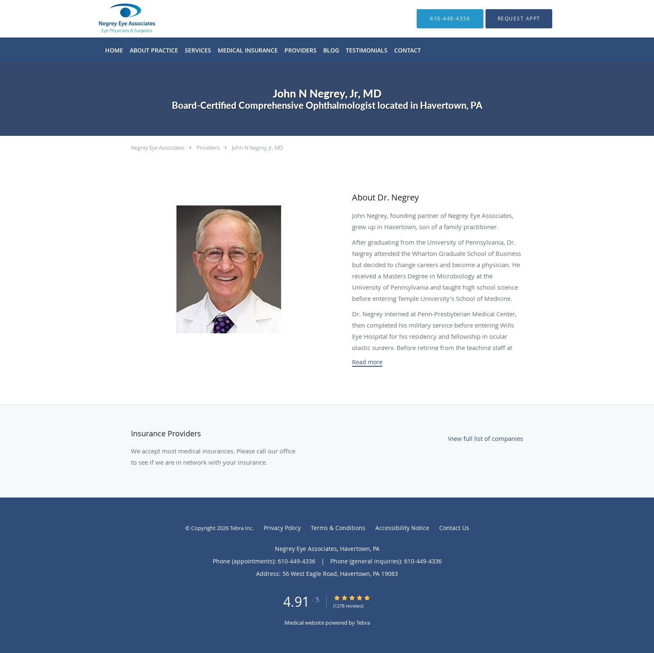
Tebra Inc (241, 528)
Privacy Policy (282, 528)
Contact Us (454, 528)
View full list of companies (485, 438)
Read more (367, 362)
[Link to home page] (114, 19)
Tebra (363, 622)
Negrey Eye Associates (157, 147)
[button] (518, 18)
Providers (208, 147)
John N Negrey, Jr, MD (257, 147)
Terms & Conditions (338, 528)
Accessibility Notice (402, 528)
